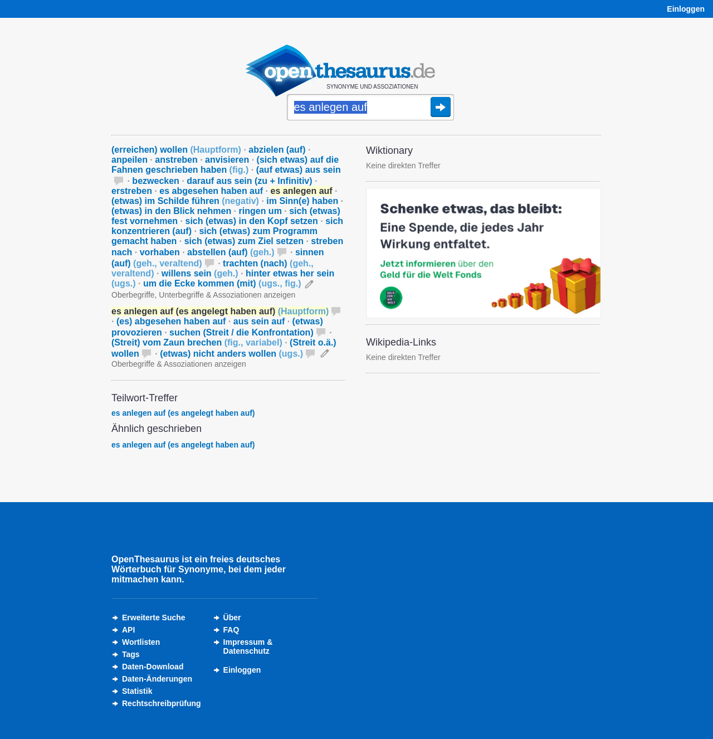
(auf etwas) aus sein (298, 169)
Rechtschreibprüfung (161, 703)
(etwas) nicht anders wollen (231, 353)
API (128, 629)
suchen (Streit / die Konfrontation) (241, 332)
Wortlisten (141, 642)
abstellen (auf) (230, 252)
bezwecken (155, 181)
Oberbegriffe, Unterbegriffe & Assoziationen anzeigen (203, 294)
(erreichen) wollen (176, 149)
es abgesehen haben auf (211, 191)
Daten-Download (152, 666)
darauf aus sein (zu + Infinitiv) (249, 181)
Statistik (137, 691)
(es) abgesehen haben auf (171, 321)
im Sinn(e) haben (302, 201)
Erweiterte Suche (153, 617)
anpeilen (129, 159)
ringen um (260, 211)
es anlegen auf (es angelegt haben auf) (183, 413)
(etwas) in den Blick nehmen (171, 211)
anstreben (176, 159)
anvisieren (227, 159)
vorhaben (160, 252)
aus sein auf (259, 321)
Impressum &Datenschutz (248, 646)
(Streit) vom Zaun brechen (196, 342)
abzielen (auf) (276, 149)
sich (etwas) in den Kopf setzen (251, 221)
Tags (131, 654)
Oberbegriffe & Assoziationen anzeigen (178, 363)
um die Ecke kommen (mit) (222, 283)
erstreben (131, 191)
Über (232, 617)
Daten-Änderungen (157, 678)
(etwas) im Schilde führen (185, 201)
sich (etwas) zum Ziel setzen (244, 241)
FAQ (231, 629)
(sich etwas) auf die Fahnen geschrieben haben (225, 164)
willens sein (200, 273)
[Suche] (370, 108)
